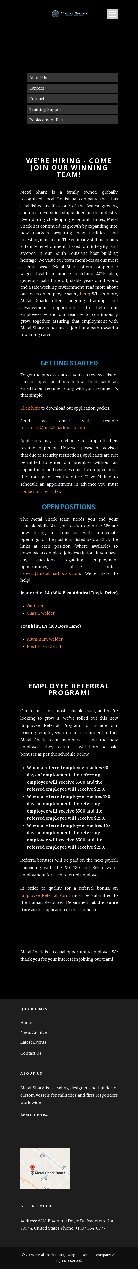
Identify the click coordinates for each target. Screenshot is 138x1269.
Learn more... (34, 1114)
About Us (38, 77)
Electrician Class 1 (44, 646)
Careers (36, 88)
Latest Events (33, 1042)
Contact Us (30, 1053)
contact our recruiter (40, 491)
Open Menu (112, 14)
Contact (36, 98)
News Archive (33, 1032)
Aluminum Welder (45, 639)
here (84, 293)
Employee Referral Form (45, 895)
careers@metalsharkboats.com (55, 427)
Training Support (46, 109)
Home (26, 1022)
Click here (30, 408)
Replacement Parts (47, 119)
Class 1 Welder (41, 613)
